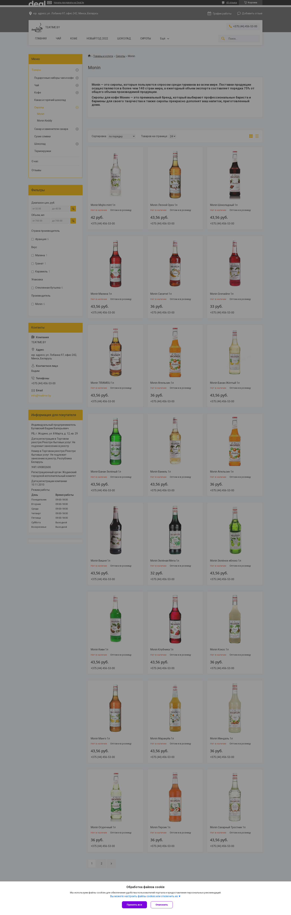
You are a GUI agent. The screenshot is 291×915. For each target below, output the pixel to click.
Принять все (134, 904)
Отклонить (162, 904)
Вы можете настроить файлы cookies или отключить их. (144, 896)
